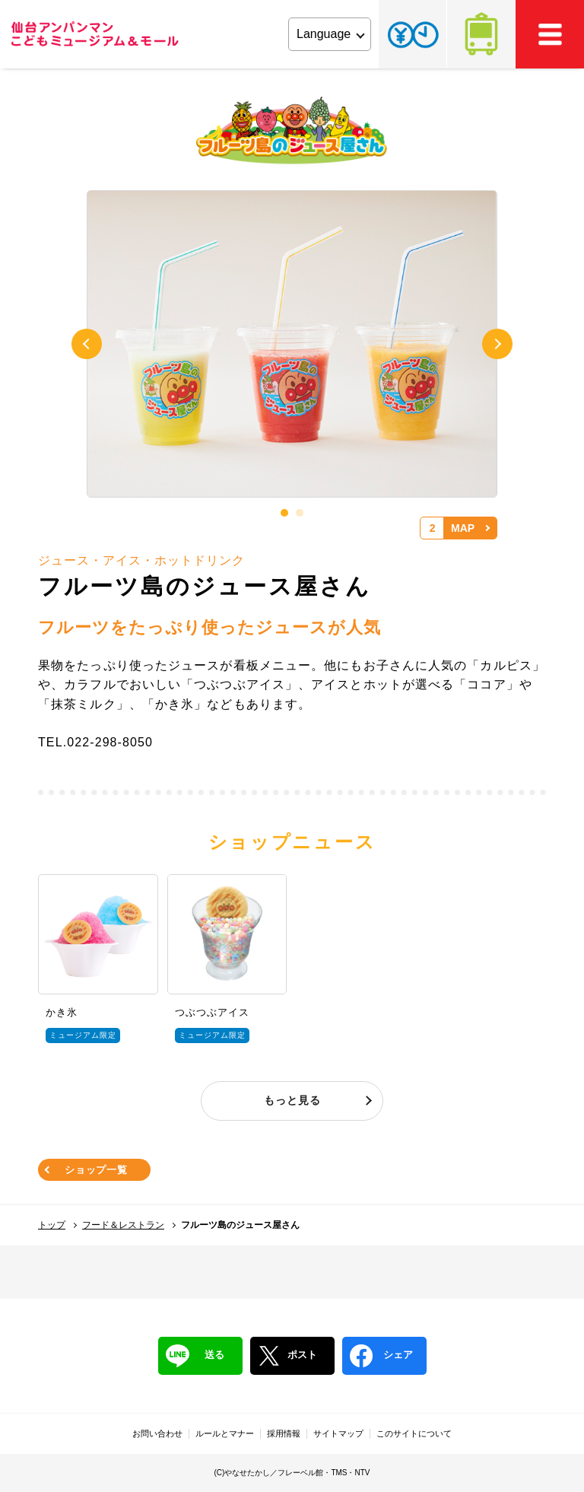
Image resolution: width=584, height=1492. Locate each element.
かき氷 (62, 1012)
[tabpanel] (292, 344)
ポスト (287, 1355)
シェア (381, 1355)
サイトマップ (338, 1433)
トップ (51, 1225)
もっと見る (292, 1100)
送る (195, 1355)
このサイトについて (414, 1433)
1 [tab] (284, 513)
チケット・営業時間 (412, 34)
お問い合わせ (157, 1433)
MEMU (550, 34)
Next (497, 344)
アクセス (481, 34)
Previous (86, 344)
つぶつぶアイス (212, 1012)
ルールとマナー (224, 1433)
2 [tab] (299, 513)
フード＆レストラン (123, 1225)
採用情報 (283, 1433)
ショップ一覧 (96, 1169)
